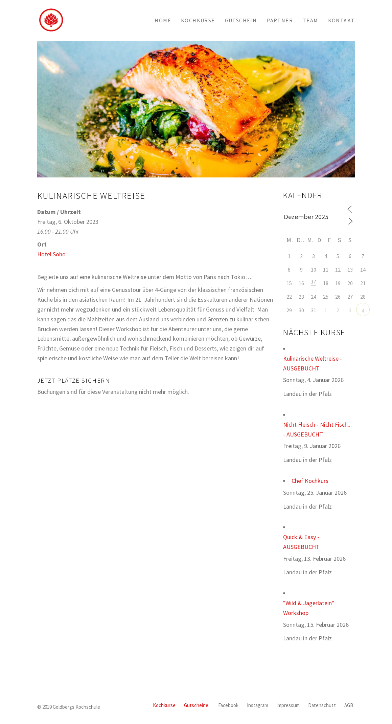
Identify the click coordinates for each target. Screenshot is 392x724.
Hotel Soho (51, 254)
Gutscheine (196, 705)
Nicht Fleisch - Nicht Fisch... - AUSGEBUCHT (317, 429)
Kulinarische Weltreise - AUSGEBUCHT (312, 363)
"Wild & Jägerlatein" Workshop (308, 608)
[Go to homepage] (50, 20)
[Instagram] (257, 705)
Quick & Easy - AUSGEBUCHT (301, 542)
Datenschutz (322, 705)
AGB (348, 705)
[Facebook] (228, 705)
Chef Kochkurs (310, 481)
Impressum (288, 705)
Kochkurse (164, 705)
